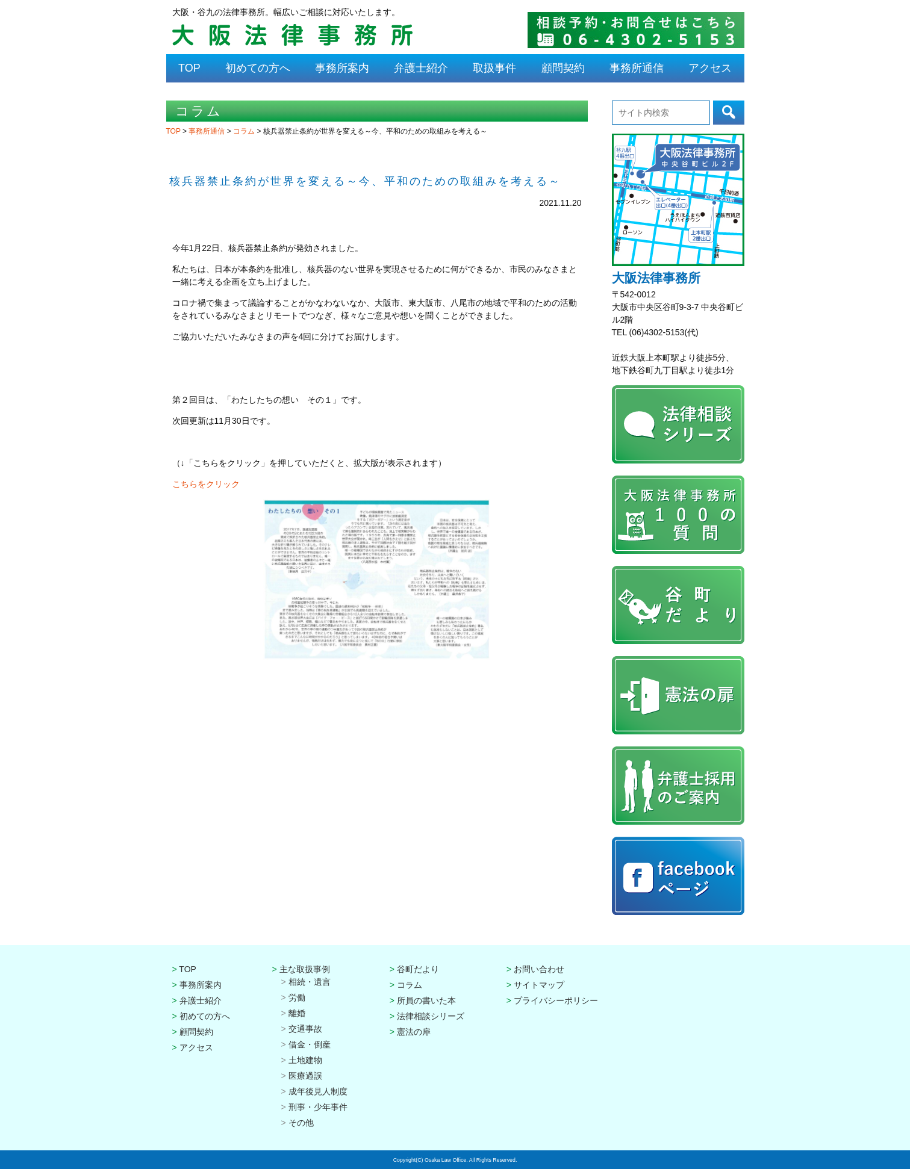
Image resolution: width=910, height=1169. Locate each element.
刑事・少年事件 (317, 1107)
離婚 (296, 1013)
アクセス (710, 68)
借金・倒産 (309, 1044)
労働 (296, 997)
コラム (245, 131)
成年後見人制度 (317, 1091)
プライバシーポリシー (556, 1000)
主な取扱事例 (304, 969)
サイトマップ (539, 985)
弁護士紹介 (421, 68)
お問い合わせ (539, 969)
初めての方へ (257, 68)
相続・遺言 (309, 982)
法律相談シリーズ (430, 1016)
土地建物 (305, 1060)
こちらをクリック (206, 484)
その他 (301, 1122)
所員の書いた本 (426, 1000)
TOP (189, 68)
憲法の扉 (414, 1032)
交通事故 (305, 1029)
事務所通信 (636, 68)
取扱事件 (494, 68)
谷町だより (418, 969)
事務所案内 (342, 68)
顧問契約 (563, 68)
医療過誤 (305, 1076)
